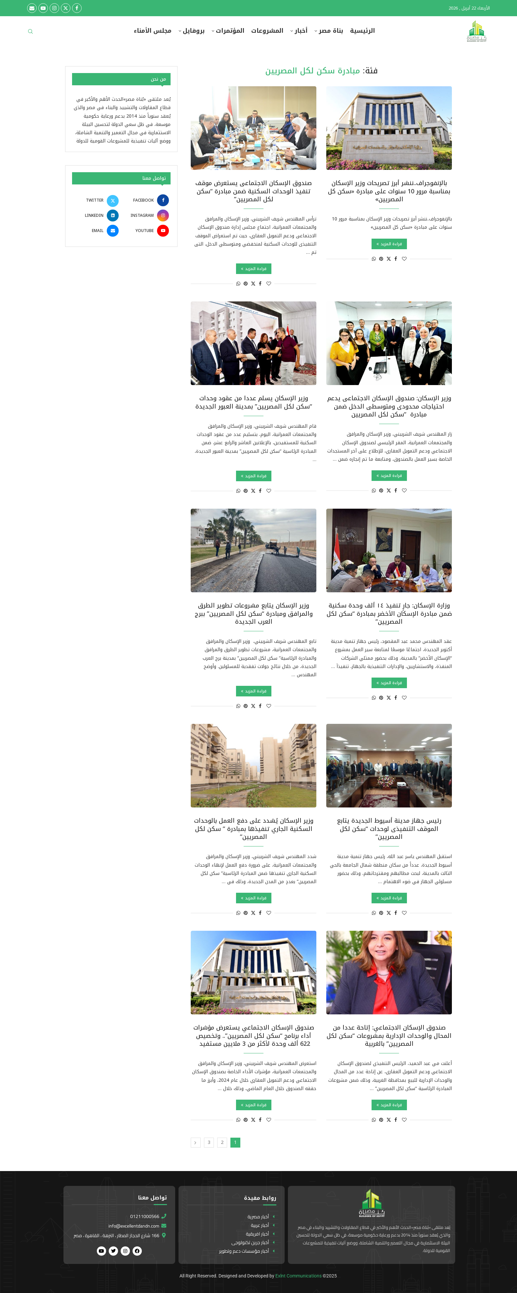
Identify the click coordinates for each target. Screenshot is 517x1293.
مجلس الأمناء (153, 31)
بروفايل (194, 31)
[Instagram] (54, 8)
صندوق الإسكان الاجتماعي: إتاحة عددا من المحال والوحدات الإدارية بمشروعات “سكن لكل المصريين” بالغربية (389, 1035)
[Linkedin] (96, 215)
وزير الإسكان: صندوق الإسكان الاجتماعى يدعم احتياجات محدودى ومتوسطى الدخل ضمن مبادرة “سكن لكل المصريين (389, 406)
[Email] (32, 8)
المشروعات (267, 31)
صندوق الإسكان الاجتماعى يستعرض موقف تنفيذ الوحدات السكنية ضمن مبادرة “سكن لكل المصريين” (253, 191)
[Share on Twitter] (388, 259)
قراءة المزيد (389, 244)
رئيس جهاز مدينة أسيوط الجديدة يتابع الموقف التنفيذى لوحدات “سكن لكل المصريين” (389, 828)
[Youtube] (43, 8)
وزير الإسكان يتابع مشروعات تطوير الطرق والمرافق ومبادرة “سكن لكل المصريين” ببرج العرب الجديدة (254, 613)
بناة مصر (331, 31)
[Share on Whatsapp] (374, 259)
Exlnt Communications (298, 1275)
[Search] (30, 33)
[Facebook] (77, 8)
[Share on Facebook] (395, 259)
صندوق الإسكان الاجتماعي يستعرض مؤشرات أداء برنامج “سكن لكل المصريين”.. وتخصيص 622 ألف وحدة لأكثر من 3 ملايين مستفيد (253, 1035)
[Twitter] (65, 8)
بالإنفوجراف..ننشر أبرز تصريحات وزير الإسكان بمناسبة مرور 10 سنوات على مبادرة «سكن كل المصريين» (389, 191)
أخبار (301, 31)
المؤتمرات (230, 31)
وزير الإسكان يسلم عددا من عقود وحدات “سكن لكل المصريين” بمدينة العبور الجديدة (253, 402)
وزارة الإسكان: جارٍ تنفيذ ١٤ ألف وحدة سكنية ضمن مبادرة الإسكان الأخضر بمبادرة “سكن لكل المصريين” (389, 613)
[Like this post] (404, 259)
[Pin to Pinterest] (381, 259)
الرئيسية (362, 31)
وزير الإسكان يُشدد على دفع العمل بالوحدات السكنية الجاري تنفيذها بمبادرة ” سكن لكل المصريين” (253, 828)
